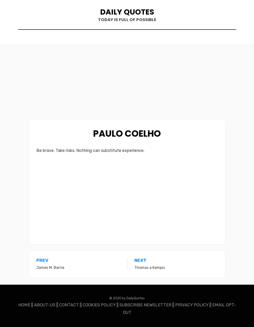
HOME (24, 305)
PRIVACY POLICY (192, 305)
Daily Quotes (127, 12)
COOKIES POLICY (99, 305)
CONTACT (69, 305)
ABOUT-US (44, 305)
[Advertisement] (127, 85)
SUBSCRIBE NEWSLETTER (145, 305)
